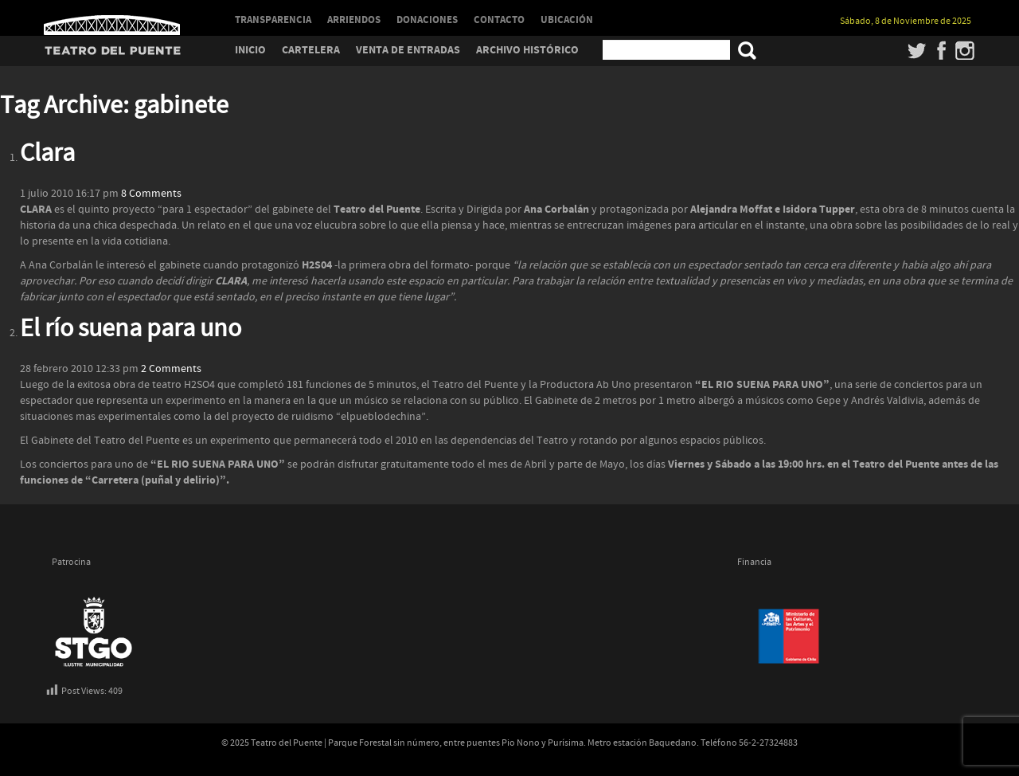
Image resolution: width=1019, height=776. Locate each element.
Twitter (917, 50)
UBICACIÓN (567, 20)
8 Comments (151, 193)
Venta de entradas (408, 49)
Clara (47, 153)
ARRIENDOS (354, 20)
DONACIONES (427, 20)
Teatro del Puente (112, 25)
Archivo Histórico (527, 49)
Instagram (965, 50)
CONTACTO (499, 20)
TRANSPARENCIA (273, 20)
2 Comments (171, 369)
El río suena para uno (130, 329)
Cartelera (311, 49)
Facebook (941, 50)
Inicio (250, 49)
